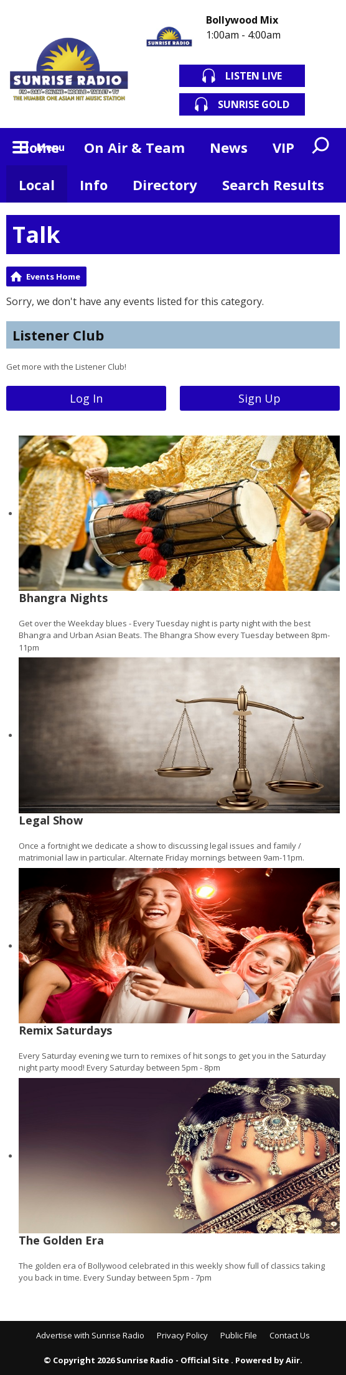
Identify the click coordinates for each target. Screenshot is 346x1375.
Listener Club (58, 335)
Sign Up (259, 398)
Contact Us (289, 1335)
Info (94, 184)
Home (39, 147)
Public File (238, 1335)
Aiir (293, 1360)
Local (37, 184)
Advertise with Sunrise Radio (90, 1335)
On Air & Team (134, 147)
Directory (165, 184)
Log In (86, 398)
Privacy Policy (182, 1335)
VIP (283, 147)
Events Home (53, 276)
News (229, 147)
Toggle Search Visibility (321, 146)
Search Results (273, 184)
